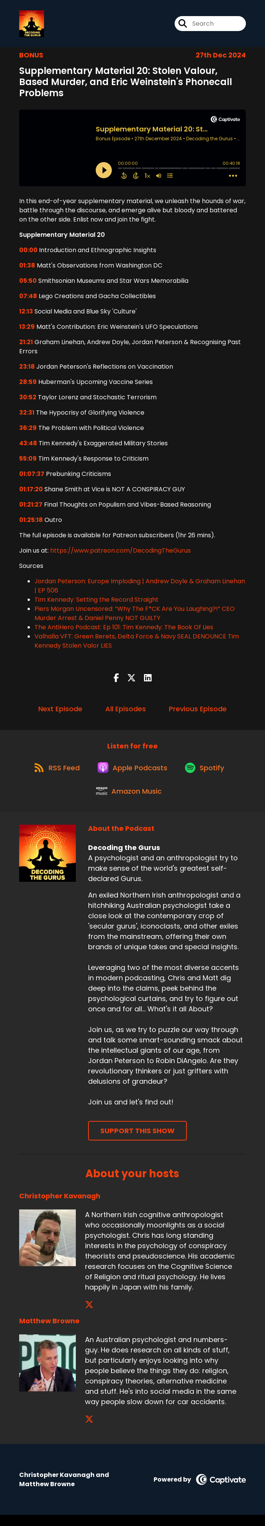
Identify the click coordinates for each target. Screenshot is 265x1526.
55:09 (28, 461)
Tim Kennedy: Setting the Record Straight (96, 602)
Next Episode (60, 711)
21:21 (26, 344)
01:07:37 (31, 476)
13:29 (27, 329)
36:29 (28, 430)
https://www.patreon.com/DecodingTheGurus (120, 553)
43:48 (28, 445)
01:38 (27, 268)
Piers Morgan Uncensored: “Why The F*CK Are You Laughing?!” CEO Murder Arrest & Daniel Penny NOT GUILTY (134, 616)
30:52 (27, 399)
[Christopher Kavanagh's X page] (89, 1316)
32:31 (26, 415)
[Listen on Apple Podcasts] (132, 774)
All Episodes (125, 711)
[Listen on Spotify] (207, 774)
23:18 (27, 369)
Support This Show (137, 1141)
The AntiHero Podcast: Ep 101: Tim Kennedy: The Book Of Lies (123, 629)
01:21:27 (31, 507)
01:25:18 (31, 522)
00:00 (28, 252)
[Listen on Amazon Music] (128, 801)
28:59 (28, 384)
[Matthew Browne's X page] (89, 1430)
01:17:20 (31, 491)
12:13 (26, 314)
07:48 (28, 298)
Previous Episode (198, 711)
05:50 (28, 283)
